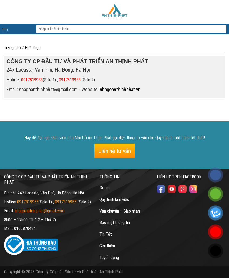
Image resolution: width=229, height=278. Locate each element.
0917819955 (32, 79)
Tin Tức (106, 234)
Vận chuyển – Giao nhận (119, 211)
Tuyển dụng (109, 257)
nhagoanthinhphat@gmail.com (39, 210)
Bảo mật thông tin (114, 222)
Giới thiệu (33, 47)
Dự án (104, 187)
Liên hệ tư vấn (114, 151)
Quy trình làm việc (114, 199)
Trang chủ (12, 47)
